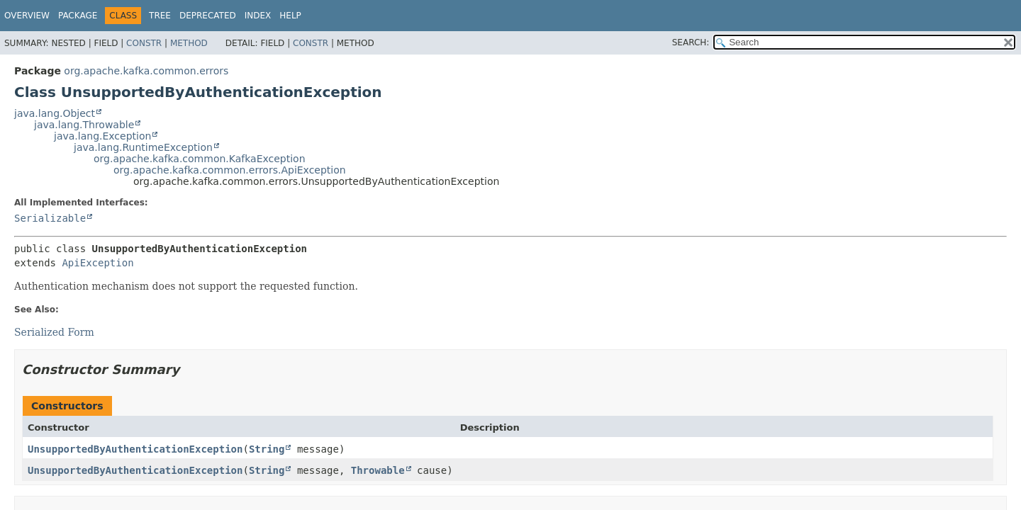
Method (189, 43)
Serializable (50, 218)
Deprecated (207, 16)
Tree (160, 16)
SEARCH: (691, 42)
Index (258, 16)
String (267, 449)
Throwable (378, 470)
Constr (144, 43)
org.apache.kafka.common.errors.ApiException (229, 170)
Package (77, 16)
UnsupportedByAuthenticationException (135, 449)
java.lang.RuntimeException (143, 147)
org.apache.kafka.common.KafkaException (200, 158)
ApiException (97, 262)
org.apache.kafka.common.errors (146, 70)
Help (290, 16)
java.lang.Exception (102, 136)
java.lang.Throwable (84, 124)
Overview (27, 16)
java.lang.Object (54, 113)
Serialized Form (54, 332)
